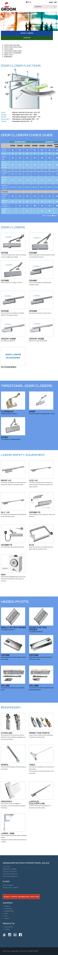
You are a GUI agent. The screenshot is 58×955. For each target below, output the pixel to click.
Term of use (6, 951)
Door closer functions (12, 45)
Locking (27, 37)
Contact (7, 918)
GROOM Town (9, 911)
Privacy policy (15, 951)
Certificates (8, 908)
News (6, 913)
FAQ (6, 916)
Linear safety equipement (13, 53)
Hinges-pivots (8, 55)
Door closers (27, 33)
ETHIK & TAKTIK (33, 951)
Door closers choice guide (13, 47)
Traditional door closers (13, 51)
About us (7, 906)
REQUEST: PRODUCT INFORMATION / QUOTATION (21, 897)
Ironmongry (8, 56)
